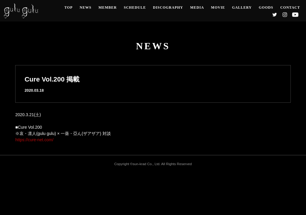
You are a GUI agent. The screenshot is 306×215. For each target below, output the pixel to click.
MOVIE (218, 7)
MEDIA (197, 7)
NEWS (85, 7)
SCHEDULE (135, 7)
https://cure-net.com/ (34, 139)
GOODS (266, 7)
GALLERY (242, 7)
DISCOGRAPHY (168, 7)
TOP (69, 7)
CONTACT (290, 7)
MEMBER (107, 7)
